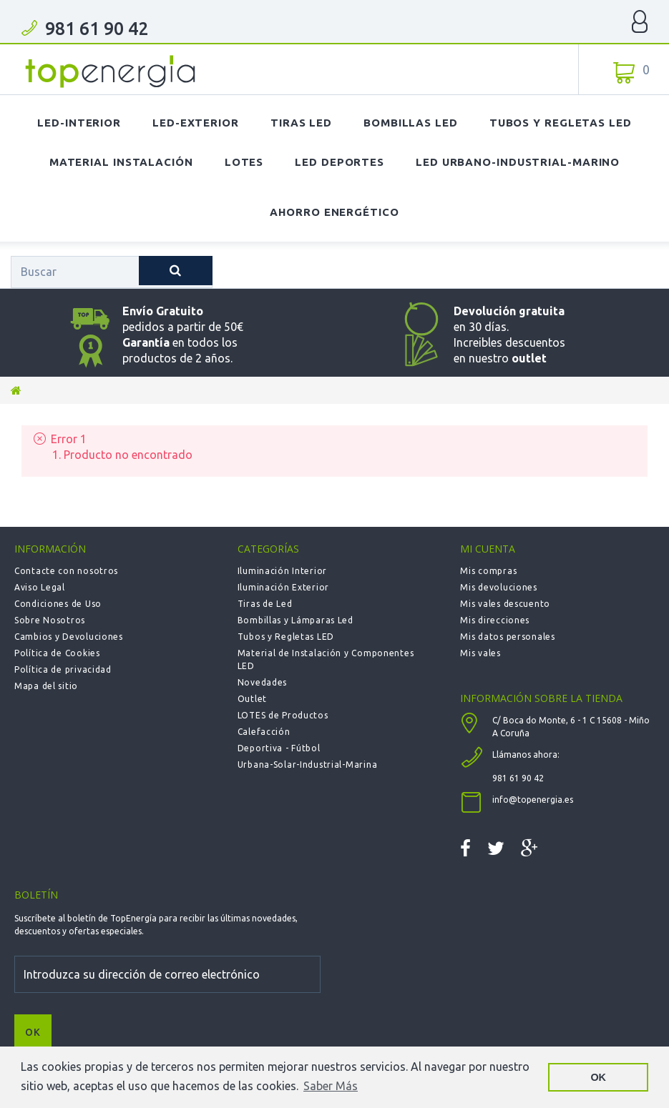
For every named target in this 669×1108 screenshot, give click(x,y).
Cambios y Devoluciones (68, 636)
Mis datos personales (507, 636)
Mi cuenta (487, 548)
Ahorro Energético (334, 212)
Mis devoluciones (498, 587)
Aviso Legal (39, 587)
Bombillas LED (410, 123)
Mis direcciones (494, 620)
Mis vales (480, 653)
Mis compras (488, 570)
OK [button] (598, 1077)
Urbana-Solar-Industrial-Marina (308, 764)
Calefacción (264, 731)
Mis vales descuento (505, 603)
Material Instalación (121, 162)
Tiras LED (301, 123)
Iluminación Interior (282, 570)
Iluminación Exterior (283, 587)
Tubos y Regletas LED (560, 123)
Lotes (244, 162)
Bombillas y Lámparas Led (295, 620)
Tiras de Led (265, 603)
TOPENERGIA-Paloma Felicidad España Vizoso (110, 71)
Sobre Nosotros (49, 620)
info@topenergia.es (532, 799)
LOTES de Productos (283, 715)
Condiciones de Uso (58, 603)
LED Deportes (339, 162)
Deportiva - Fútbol (279, 748)
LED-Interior (79, 123)
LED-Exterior (195, 123)
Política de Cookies (57, 653)
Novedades (262, 682)
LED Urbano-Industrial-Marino (518, 162)
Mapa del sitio (46, 686)
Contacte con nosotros (66, 570)
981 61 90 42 (96, 29)
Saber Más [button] (330, 1085)
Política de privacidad (63, 669)
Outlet (252, 698)
